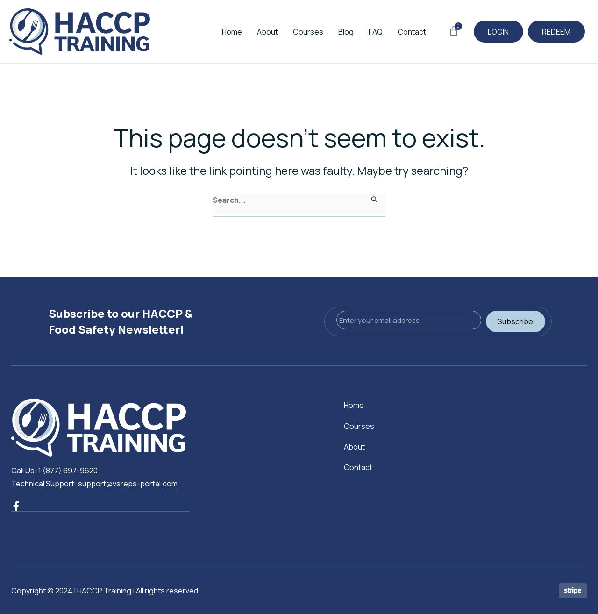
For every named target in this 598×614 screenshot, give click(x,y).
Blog (334, 31)
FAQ (363, 31)
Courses (296, 31)
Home (220, 31)
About (255, 31)
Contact (399, 31)
